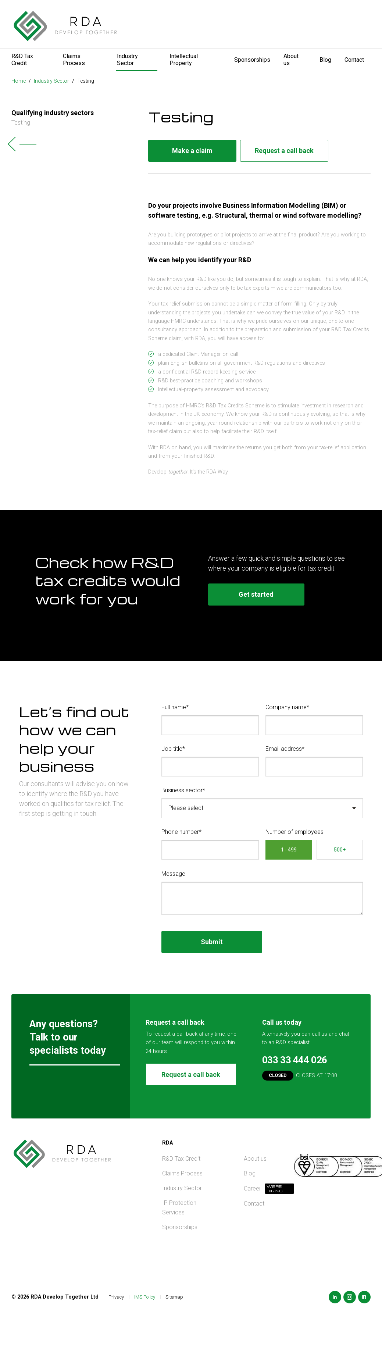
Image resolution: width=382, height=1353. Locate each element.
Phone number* (181, 831)
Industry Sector (127, 60)
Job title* (173, 748)
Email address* (284, 748)
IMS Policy (144, 1297)
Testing (85, 81)
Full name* (175, 707)
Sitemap (174, 1297)
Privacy (116, 1297)
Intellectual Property (183, 60)
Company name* (287, 707)
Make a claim (192, 150)
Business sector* (183, 790)
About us (291, 60)
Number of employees (294, 831)
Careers (252, 1188)
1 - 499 (289, 850)
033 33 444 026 (294, 1059)
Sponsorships (252, 59)
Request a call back (284, 150)
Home (18, 81)
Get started (256, 594)
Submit (212, 942)
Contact (354, 59)
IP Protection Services (179, 1207)
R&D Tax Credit (22, 60)
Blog (325, 59)
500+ (340, 850)
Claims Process (74, 60)
